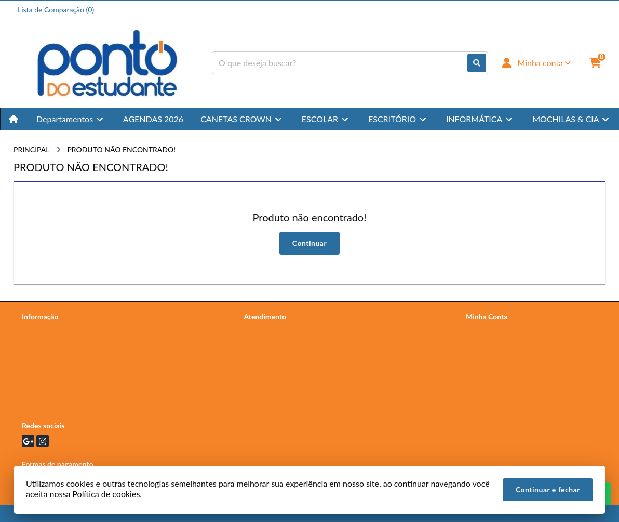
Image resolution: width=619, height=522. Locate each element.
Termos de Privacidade (57, 329)
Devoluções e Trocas (54, 370)
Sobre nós (37, 343)
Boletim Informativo (497, 357)
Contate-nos (264, 329)
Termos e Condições (54, 397)
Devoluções (262, 357)
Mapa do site (264, 343)
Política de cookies (51, 384)
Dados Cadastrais (493, 329)
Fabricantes (262, 370)
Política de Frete (47, 357)
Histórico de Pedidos (499, 343)
